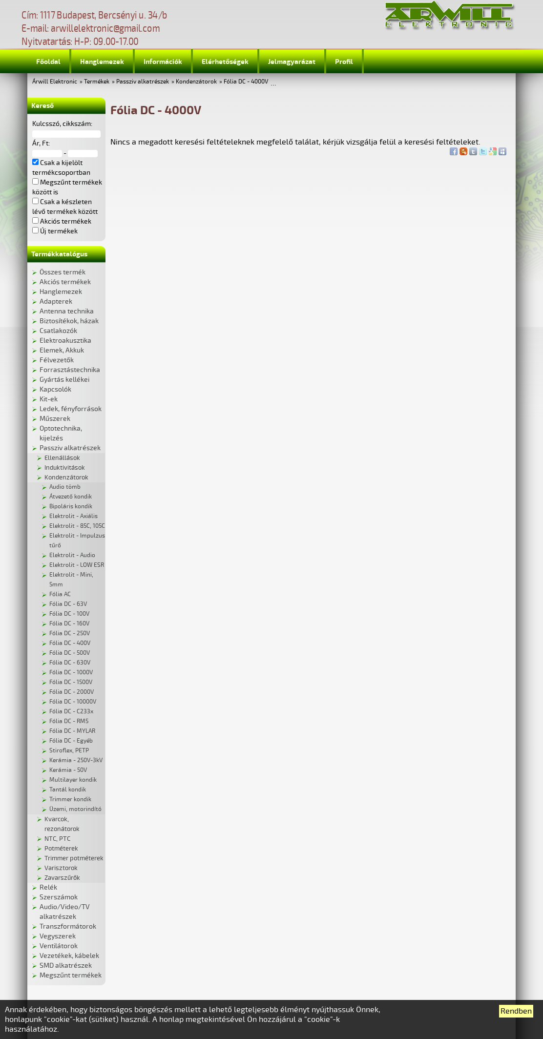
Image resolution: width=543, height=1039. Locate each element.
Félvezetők (57, 360)
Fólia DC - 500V (69, 653)
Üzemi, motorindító (75, 809)
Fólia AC (60, 594)
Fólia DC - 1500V (70, 682)
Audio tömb (65, 487)
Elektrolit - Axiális (73, 516)
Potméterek (61, 848)
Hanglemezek (102, 62)
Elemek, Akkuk (62, 350)
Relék (48, 887)
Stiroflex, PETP (69, 750)
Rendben (516, 1011)
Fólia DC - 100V (69, 614)
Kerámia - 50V (68, 770)
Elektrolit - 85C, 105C (77, 526)
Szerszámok (59, 897)
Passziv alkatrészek (142, 81)
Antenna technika (67, 311)
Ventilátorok (59, 946)
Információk (163, 62)
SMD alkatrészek (66, 965)
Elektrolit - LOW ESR (76, 565)
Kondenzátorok (196, 81)
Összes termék (62, 272)
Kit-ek (49, 399)
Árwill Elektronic (54, 81)
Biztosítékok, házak (69, 321)
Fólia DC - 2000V (71, 692)
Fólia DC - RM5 (68, 721)
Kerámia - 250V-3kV (76, 760)
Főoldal (48, 62)
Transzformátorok (68, 926)
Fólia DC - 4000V (246, 81)
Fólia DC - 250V (69, 633)
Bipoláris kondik (70, 506)
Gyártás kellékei (64, 379)
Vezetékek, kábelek (69, 956)
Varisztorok (61, 868)
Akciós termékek (65, 282)
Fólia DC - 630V (69, 662)
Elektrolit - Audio (72, 555)
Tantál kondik (67, 789)
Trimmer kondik (70, 799)
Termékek (96, 81)
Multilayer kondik (73, 780)
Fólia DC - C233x (71, 711)
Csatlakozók (58, 331)
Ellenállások (62, 458)
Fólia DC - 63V (68, 604)
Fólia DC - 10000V (72, 702)
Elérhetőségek (225, 62)
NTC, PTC (57, 839)
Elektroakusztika (65, 340)
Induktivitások (64, 468)
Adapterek (56, 301)
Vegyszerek (58, 936)
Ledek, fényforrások (71, 409)
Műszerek (55, 419)
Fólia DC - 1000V (71, 672)
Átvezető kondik (70, 496)
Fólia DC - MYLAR (72, 731)
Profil (344, 62)
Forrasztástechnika (70, 370)
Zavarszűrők (62, 878)
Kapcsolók (55, 389)
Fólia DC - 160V (69, 623)
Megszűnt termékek (71, 975)
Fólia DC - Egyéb (71, 741)
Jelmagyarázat (291, 62)
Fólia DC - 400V (69, 643)
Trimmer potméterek (74, 858)
